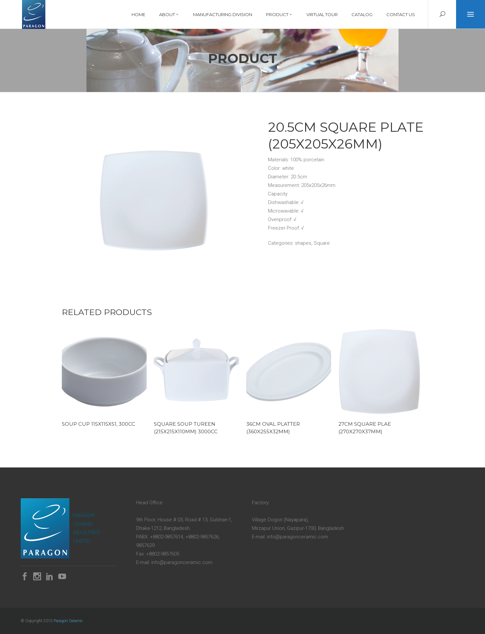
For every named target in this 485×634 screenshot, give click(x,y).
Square (322, 243)
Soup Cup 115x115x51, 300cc (98, 424)
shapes (303, 243)
